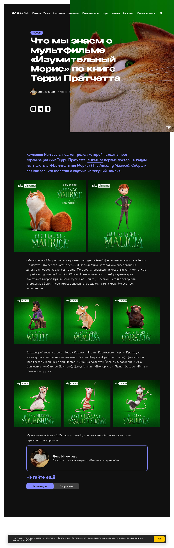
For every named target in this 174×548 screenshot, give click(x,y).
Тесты (46, 13)
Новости (36, 33)
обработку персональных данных (125, 537)
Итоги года (59, 13)
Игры (106, 13)
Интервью (129, 13)
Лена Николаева (46, 91)
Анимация (74, 13)
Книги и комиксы (146, 13)
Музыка (116, 13)
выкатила (95, 160)
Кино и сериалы (91, 13)
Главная (36, 13)
